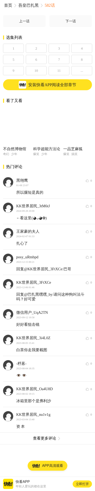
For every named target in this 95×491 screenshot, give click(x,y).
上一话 (24, 21)
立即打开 (82, 484)
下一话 (71, 21)
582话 (50, 5)
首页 (8, 5)
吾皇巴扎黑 (28, 5)
